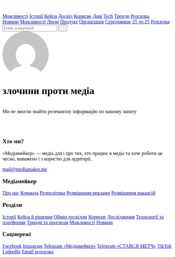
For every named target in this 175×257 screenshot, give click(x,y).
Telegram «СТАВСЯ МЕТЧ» (126, 246)
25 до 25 (140, 21)
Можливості (15, 16)
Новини (10, 21)
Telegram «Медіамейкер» (70, 246)
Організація (91, 21)
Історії (36, 16)
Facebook (12, 246)
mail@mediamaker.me (24, 169)
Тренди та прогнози (47, 222)
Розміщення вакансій (133, 193)
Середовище (118, 21)
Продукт (69, 21)
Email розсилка (38, 251)
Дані (97, 16)
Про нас (10, 193)
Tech (108, 16)
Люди (53, 21)
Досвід (65, 16)
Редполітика (52, 193)
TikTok (164, 246)
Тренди (122, 16)
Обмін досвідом (70, 216)
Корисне (82, 16)
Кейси (50, 16)
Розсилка (140, 16)
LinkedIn (11, 251)
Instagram (33, 246)
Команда (29, 193)
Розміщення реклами (88, 193)
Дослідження (121, 216)
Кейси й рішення (34, 216)
